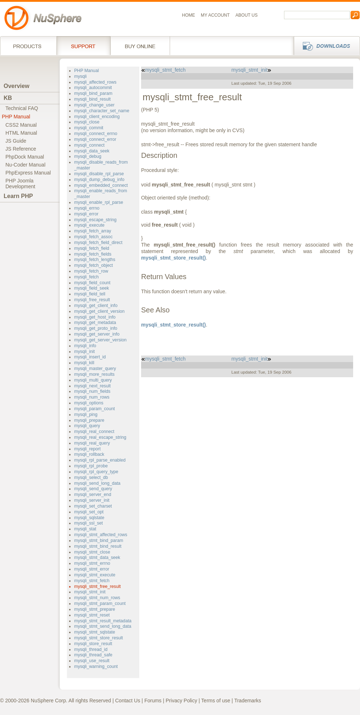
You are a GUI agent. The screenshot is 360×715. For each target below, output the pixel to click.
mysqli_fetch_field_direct (98, 242)
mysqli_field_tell (89, 293)
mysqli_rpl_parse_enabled (100, 460)
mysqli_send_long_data (97, 483)
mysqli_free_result (92, 299)
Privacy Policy (181, 700)
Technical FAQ (21, 108)
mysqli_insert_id (90, 356)
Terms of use (215, 700)
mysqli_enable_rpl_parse (98, 202)
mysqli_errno (86, 208)
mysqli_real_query (92, 443)
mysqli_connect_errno (95, 133)
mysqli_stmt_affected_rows (100, 534)
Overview (16, 86)
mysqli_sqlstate (89, 517)
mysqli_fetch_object (93, 265)
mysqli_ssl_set (88, 523)
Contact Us (127, 700)
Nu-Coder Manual (25, 165)
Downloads (324, 45)
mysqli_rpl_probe (91, 465)
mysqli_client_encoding (97, 116)
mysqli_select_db (91, 477)
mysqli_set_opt (88, 511)
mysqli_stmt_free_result (97, 586)
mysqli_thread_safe (93, 654)
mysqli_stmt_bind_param (98, 540)
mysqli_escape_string (95, 219)
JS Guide (15, 141)
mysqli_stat (85, 528)
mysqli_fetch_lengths (94, 259)
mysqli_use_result (91, 660)
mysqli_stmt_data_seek (97, 557)
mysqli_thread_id (90, 649)
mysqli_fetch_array (92, 231)
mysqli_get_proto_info (95, 328)
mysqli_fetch (86, 276)
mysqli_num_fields (92, 391)
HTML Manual (21, 133)
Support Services (83, 45)
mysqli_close (86, 122)
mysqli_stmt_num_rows (97, 597)
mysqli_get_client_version (99, 311)
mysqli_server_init (91, 500)
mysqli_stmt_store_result (98, 637)
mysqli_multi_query (93, 380)
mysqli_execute (89, 225)
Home (188, 15)
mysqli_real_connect (94, 431)
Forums (152, 700)
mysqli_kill (84, 362)
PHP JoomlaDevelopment (20, 183)
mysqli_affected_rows (95, 82)
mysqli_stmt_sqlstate (94, 632)
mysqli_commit (88, 127)
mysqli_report (87, 448)
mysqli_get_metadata (95, 322)
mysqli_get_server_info (96, 334)
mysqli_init (84, 351)
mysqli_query (87, 425)
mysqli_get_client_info (96, 305)
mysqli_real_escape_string (100, 437)
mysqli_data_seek (91, 150)
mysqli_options (88, 402)
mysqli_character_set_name (101, 110)
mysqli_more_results (94, 374)
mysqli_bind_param (93, 93)
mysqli (80, 76)
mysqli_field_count (92, 282)
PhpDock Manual (24, 157)
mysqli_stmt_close (92, 552)
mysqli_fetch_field (91, 248)
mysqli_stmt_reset (92, 615)
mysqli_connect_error (95, 139)
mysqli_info (85, 345)
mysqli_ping (85, 414)
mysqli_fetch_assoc (93, 236)
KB (8, 98)
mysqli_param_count (94, 408)
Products (28, 45)
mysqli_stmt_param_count (100, 603)
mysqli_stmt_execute (94, 574)
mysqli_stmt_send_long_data (102, 626)
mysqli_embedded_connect (101, 185)
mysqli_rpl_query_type (96, 471)
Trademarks (247, 700)
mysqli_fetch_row (91, 271)
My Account (215, 15)
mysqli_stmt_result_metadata (102, 620)
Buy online (140, 45)
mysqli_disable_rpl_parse (99, 173)
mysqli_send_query (93, 488)
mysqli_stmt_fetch (91, 580)
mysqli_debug (87, 156)
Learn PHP (18, 196)
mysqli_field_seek (91, 288)
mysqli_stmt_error (91, 569)
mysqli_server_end (92, 494)
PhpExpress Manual (28, 173)
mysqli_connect (89, 145)
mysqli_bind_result (92, 99)
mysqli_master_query (95, 368)
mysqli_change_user (94, 105)
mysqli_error (86, 213)
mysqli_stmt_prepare (94, 609)
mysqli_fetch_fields (92, 254)
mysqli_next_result (92, 385)
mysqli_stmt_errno (92, 563)
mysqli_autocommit (93, 87)
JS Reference (20, 149)
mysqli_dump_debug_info (99, 179)
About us (247, 15)
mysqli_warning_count (96, 666)
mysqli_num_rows (91, 397)
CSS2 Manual (21, 125)
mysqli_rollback (89, 454)
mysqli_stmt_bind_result (98, 546)
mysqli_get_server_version (100, 339)
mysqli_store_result (93, 643)
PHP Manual (16, 116)
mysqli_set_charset (93, 506)
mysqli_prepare (89, 420)
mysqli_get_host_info (94, 317)
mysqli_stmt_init (90, 591)
